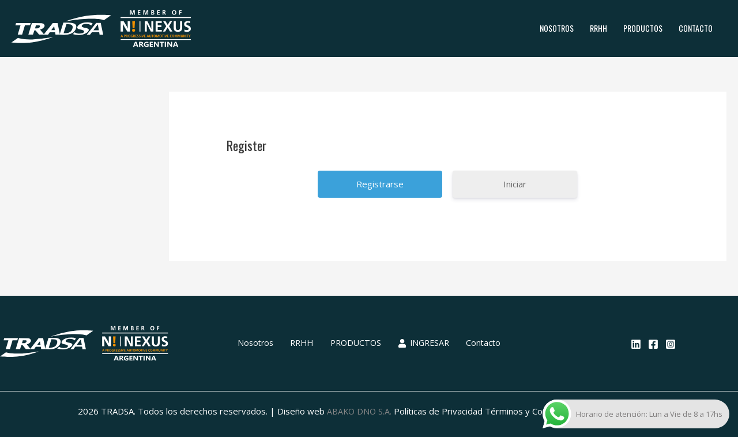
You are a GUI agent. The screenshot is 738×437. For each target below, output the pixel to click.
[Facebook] (653, 344)
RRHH (598, 28)
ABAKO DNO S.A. (359, 411)
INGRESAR (418, 343)
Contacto (696, 28)
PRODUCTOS (642, 28)
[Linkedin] (636, 344)
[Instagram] (670, 344)
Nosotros (557, 28)
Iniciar (514, 184)
